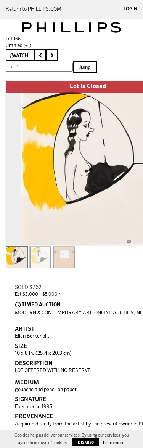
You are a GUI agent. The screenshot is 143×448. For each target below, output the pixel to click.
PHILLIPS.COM (44, 9)
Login (130, 9)
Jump (85, 67)
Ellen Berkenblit (32, 336)
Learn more (113, 443)
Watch (20, 55)
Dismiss (86, 442)
